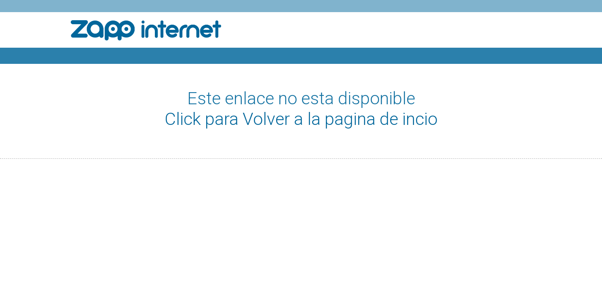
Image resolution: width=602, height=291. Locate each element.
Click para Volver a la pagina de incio (301, 119)
